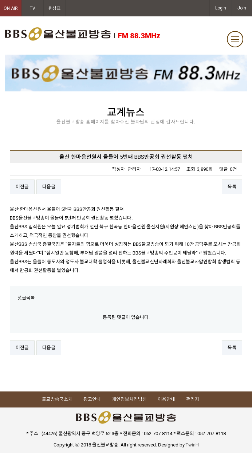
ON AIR (11, 8)
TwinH (192, 445)
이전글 (22, 186)
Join (241, 8)
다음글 (48, 186)
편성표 (54, 8)
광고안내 (92, 399)
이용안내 (166, 399)
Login (220, 8)
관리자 (192, 399)
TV (32, 8)
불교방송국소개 (57, 399)
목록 (232, 186)
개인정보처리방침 (129, 399)
